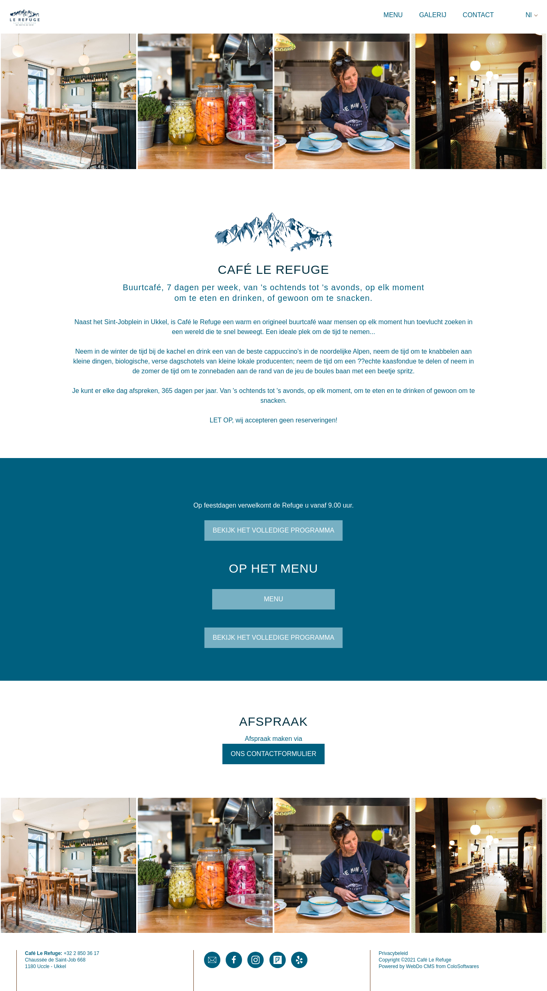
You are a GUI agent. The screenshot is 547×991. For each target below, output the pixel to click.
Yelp (299, 960)
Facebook (234, 960)
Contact (478, 14)
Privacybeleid (393, 953)
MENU (273, 599)
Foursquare (277, 960)
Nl (528, 14)
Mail (212, 960)
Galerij (432, 14)
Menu (393, 14)
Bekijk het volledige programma (273, 530)
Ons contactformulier (273, 753)
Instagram (255, 960)
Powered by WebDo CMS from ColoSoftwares (429, 966)
